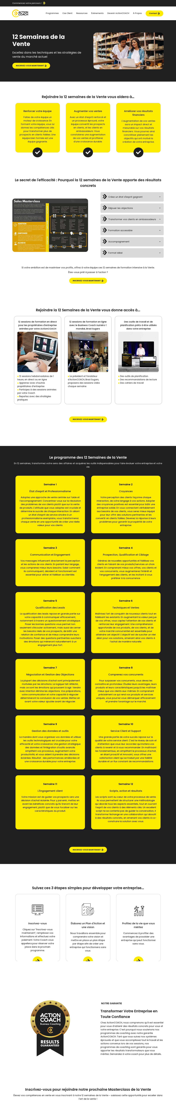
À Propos (137, 13)
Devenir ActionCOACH (118, 13)
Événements (97, 13)
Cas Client (67, 13)
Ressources (81, 13)
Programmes (52, 13)
